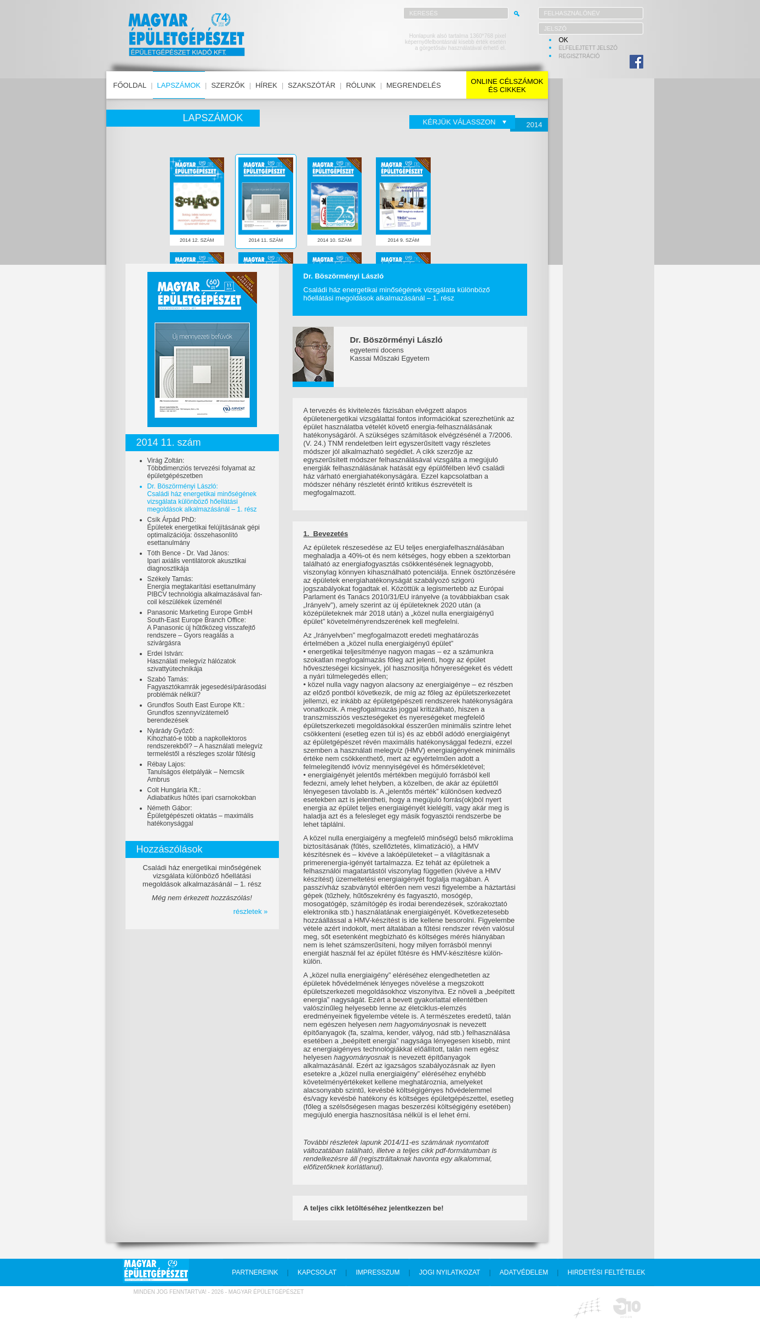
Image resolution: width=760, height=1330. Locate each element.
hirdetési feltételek (606, 1272)
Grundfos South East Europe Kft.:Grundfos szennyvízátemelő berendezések (196, 712)
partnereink (255, 1272)
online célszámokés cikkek (507, 85)
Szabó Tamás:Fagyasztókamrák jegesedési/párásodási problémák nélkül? (206, 686)
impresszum (377, 1272)
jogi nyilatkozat (450, 1272)
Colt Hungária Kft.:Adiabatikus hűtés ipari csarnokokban (201, 794)
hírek (266, 85)
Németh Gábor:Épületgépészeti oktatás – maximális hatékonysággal (200, 815)
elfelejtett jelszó (588, 48)
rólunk (360, 85)
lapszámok (179, 85)
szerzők (227, 85)
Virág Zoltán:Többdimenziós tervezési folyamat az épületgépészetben (201, 468)
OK (563, 40)
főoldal (130, 85)
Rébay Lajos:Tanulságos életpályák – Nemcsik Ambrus (195, 771)
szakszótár (311, 85)
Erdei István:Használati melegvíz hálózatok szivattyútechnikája (191, 661)
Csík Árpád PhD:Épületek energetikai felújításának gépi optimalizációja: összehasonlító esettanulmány (203, 531)
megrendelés (413, 85)
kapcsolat (317, 1272)
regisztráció (579, 56)
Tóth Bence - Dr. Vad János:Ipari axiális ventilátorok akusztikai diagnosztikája (197, 560)
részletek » (250, 911)
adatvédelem (524, 1272)
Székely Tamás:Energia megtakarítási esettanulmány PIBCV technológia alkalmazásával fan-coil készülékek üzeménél (204, 590)
